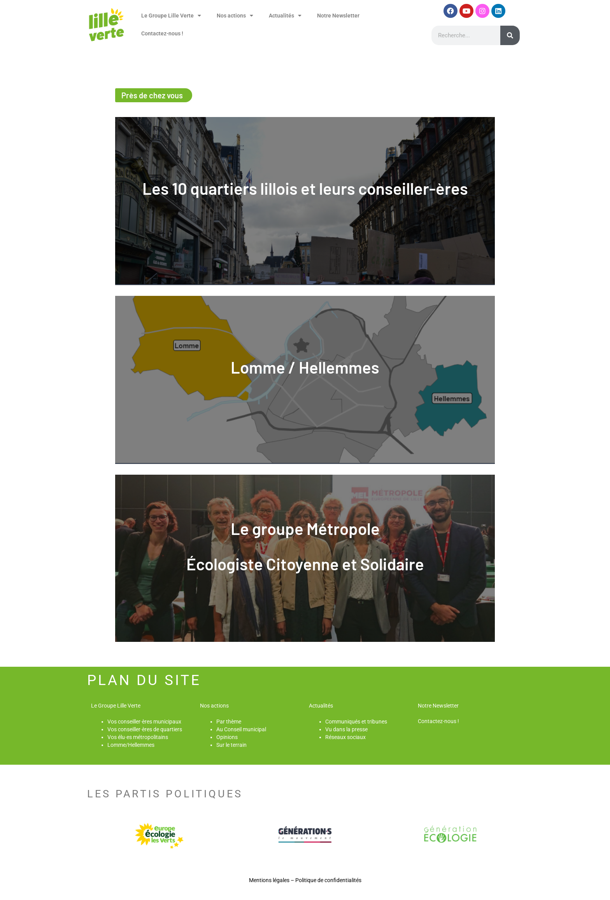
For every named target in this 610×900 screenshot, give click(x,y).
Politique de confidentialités (328, 880)
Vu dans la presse (346, 729)
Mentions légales (269, 880)
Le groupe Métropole (305, 528)
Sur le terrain (231, 745)
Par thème (228, 721)
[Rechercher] (510, 35)
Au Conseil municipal (241, 729)
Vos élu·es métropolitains (137, 737)
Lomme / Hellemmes (305, 367)
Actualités (285, 15)
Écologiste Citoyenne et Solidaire (305, 563)
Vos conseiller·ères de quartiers (144, 729)
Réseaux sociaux (345, 737)
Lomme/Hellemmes (130, 745)
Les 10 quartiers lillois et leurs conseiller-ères (305, 188)
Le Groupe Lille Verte (171, 15)
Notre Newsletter (338, 15)
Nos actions (235, 15)
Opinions (227, 737)
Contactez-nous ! (162, 33)
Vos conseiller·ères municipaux (144, 721)
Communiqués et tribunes (356, 721)
